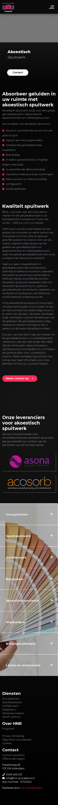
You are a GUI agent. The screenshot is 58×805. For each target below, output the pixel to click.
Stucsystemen (11, 698)
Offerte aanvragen (13, 758)
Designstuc (9, 709)
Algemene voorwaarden (17, 739)
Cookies (7, 743)
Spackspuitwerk (12, 702)
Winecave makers (13, 713)
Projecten (8, 728)
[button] (17, 72)
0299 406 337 (14, 774)
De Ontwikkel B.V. (32, 787)
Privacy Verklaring (13, 736)
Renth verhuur (11, 716)
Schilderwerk (10, 706)
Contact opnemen (13, 755)
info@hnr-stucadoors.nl (20, 778)
